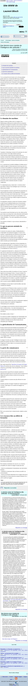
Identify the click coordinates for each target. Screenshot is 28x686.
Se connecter (6, 36)
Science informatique (5, 42)
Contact (11, 676)
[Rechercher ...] (19, 36)
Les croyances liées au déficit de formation (11, 73)
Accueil (2, 40)
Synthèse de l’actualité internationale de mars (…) (11, 657)
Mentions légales (18, 676)
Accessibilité (3, 0)
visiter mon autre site (17, 17)
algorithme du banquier (17, 364)
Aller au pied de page (10, 1)
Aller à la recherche (18, 0)
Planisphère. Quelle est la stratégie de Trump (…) (11, 661)
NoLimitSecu (6, 667)
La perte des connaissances (7, 71)
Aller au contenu (9, 0)
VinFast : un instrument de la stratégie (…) (10, 653)
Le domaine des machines (7, 65)
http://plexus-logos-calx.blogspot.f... (10, 638)
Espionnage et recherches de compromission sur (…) (12, 666)
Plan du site (5, 676)
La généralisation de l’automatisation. (10, 69)
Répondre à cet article (10, 488)
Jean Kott (24, 52)
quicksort (2, 369)
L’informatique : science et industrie (12, 40)
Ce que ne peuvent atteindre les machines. (11, 67)
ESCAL (14, 685)
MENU (21, 32)
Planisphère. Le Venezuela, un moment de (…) (11, 649)
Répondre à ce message (21, 527)
